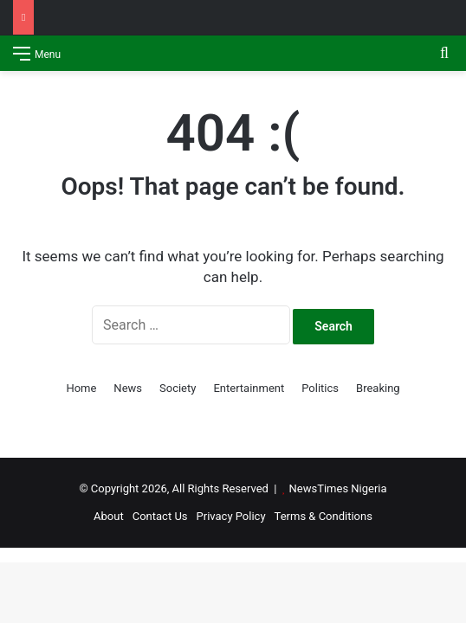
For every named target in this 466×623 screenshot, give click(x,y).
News (127, 388)
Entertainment (248, 388)
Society (177, 388)
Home (81, 388)
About (109, 516)
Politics (320, 388)
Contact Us (160, 516)
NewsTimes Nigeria (338, 488)
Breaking (378, 388)
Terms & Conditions (323, 516)
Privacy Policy (231, 516)
